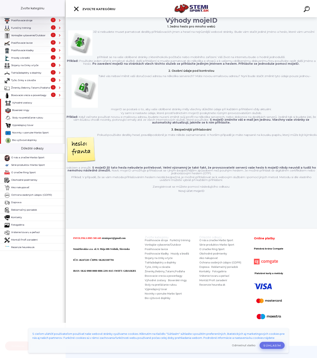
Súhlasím (272, 345)
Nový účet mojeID (191, 191)
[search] (307, 9)
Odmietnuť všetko (244, 345)
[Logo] (191, 8)
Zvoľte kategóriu (94, 8)
